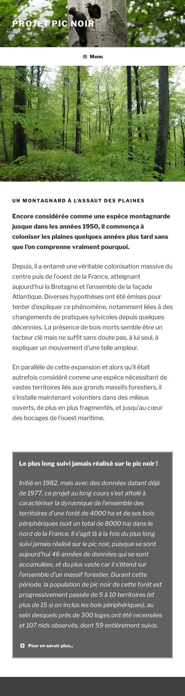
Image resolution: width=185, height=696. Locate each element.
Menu (93, 56)
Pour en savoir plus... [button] (46, 645)
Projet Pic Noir (53, 24)
